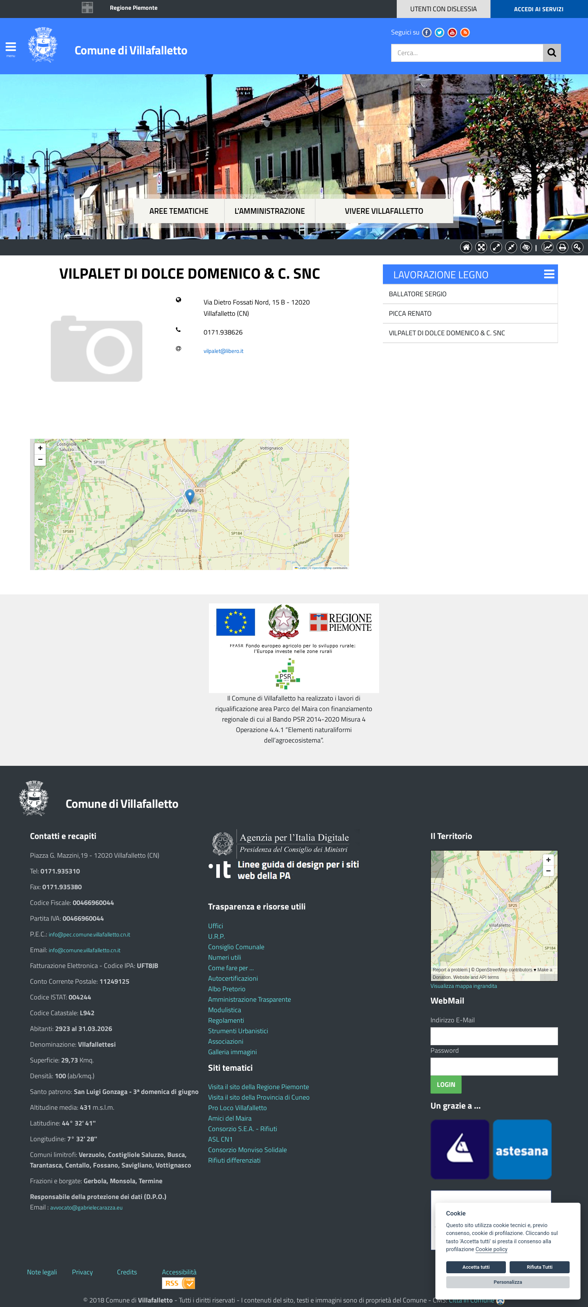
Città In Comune (471, 1300)
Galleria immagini (232, 1052)
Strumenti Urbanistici (238, 1031)
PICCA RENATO (409, 313)
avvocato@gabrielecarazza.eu (86, 1207)
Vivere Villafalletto (384, 211)
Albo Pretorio (227, 989)
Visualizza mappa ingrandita (463, 985)
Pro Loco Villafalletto (237, 1108)
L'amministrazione (269, 211)
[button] (190, 496)
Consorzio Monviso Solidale (247, 1150)
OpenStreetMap (322, 568)
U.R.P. (216, 936)
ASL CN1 (220, 1139)
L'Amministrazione (288, 247)
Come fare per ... (231, 968)
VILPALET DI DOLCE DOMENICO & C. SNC (446, 333)
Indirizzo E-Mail (452, 1020)
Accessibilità (179, 1272)
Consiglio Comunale (236, 947)
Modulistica (224, 1010)
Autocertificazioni (233, 978)
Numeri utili (224, 957)
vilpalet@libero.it (223, 351)
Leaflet (301, 568)
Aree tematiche (179, 211)
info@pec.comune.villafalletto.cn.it (89, 934)
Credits (127, 1272)
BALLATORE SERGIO (417, 294)
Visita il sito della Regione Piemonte (258, 1087)
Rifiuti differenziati (234, 1160)
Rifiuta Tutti (539, 1267)
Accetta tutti (476, 1267)
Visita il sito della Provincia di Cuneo (259, 1097)
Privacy (82, 1272)
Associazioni (225, 1041)
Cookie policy (491, 1249)
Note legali (42, 1272)
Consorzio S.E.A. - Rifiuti (242, 1129)
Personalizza (508, 1282)
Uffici (215, 926)
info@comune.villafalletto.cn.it (84, 950)
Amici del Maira (230, 1118)
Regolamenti (226, 1020)
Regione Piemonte (134, 7)
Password (444, 1050)
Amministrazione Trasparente (249, 999)
